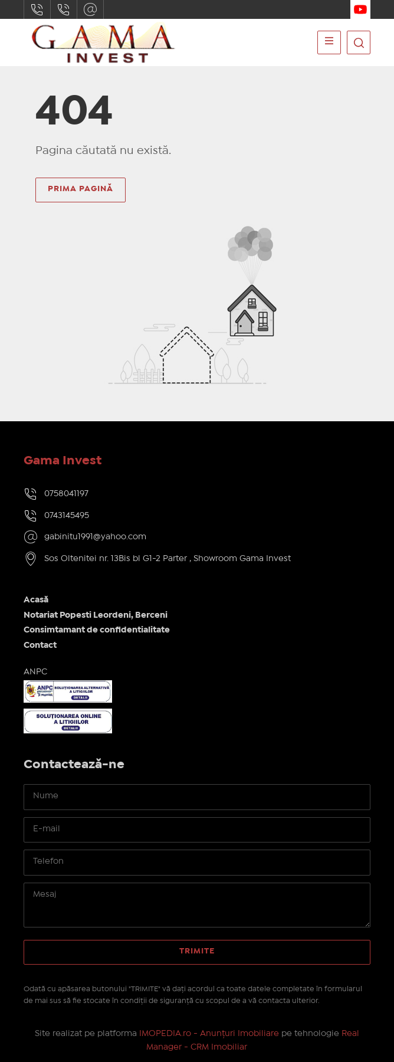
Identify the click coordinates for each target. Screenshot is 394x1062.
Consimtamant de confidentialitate (97, 630)
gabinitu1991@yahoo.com (90, 9)
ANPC (35, 672)
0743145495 (64, 9)
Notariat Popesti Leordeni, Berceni (96, 615)
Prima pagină (80, 188)
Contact (40, 645)
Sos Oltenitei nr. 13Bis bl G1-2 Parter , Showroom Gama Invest (167, 558)
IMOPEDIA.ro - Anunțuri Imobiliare (209, 1033)
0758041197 (37, 9)
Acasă (36, 600)
